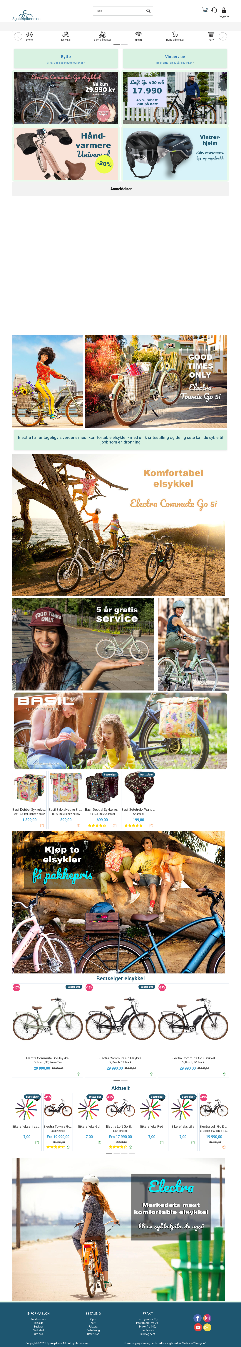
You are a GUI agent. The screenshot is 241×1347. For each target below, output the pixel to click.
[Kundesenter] (214, 10)
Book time (162, 62)
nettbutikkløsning (161, 1343)
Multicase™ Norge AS (194, 1343)
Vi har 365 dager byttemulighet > (66, 62)
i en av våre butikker (181, 62)
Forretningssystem (136, 1343)
